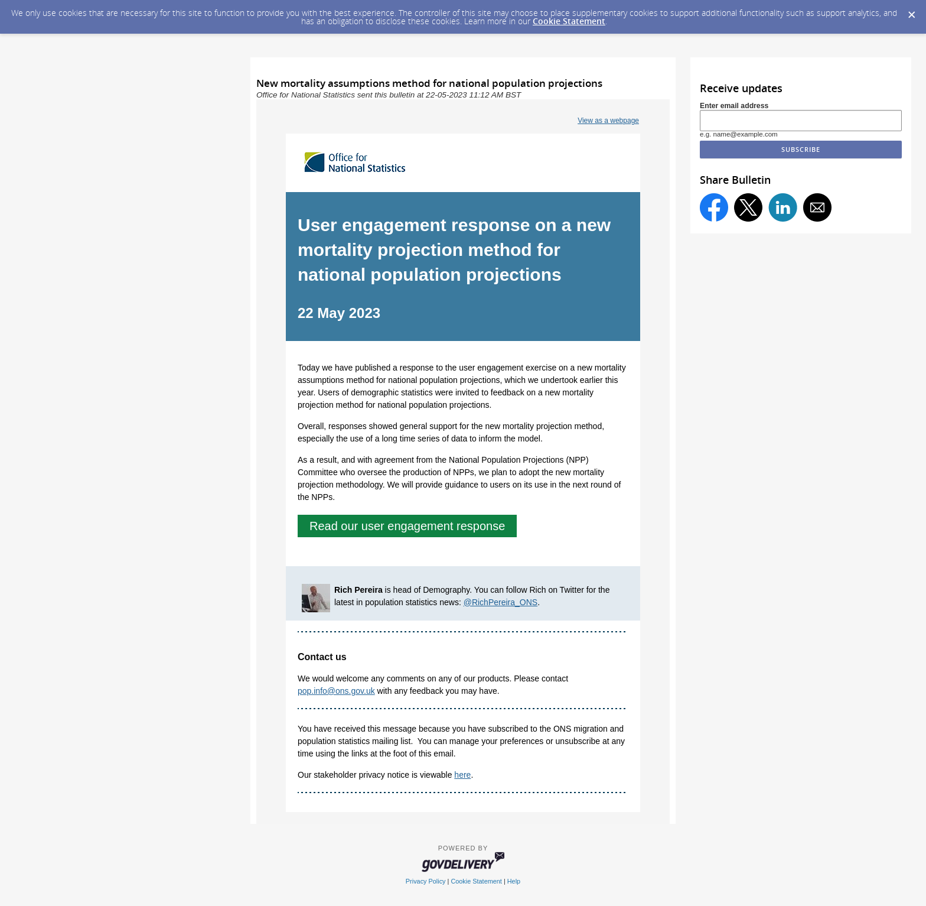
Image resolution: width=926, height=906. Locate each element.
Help (513, 881)
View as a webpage (608, 120)
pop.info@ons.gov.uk (336, 691)
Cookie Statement (569, 21)
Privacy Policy (426, 881)
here (462, 775)
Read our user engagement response (407, 525)
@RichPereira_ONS (500, 602)
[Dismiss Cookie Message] (911, 11)
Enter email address (734, 106)
